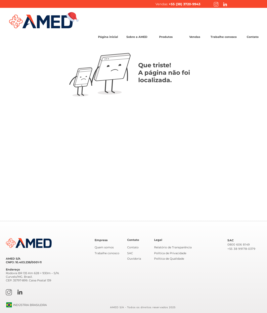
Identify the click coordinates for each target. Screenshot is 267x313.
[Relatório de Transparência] (174, 247)
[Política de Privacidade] (173, 253)
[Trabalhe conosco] (108, 253)
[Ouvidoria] (140, 258)
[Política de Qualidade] (173, 258)
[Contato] (140, 247)
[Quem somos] (108, 247)
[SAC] (140, 253)
